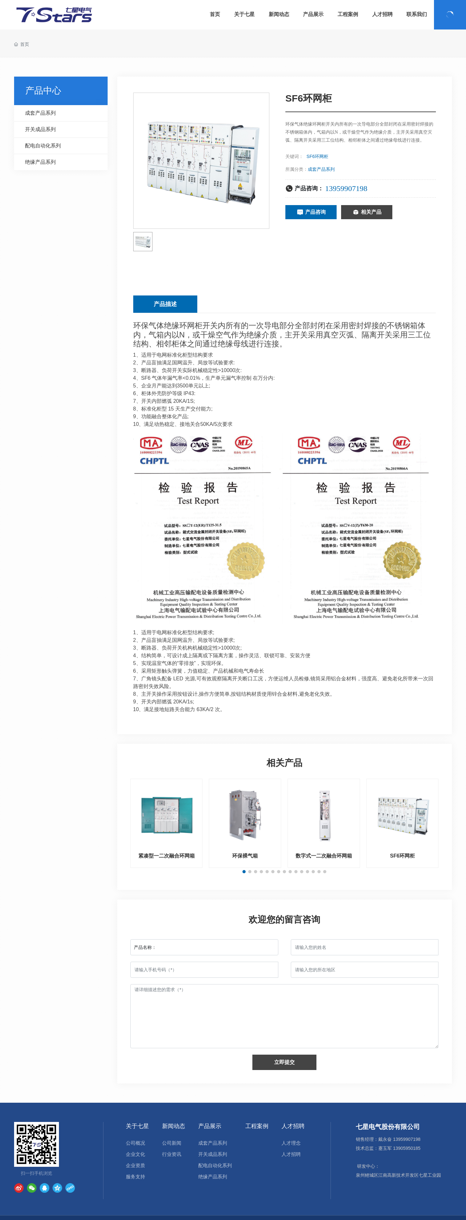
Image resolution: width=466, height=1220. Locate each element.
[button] (244, 871)
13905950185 (407, 1148)
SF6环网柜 (402, 856)
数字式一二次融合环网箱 (324, 856)
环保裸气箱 (245, 856)
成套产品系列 (321, 169)
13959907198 (346, 188)
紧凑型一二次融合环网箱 (166, 856)
